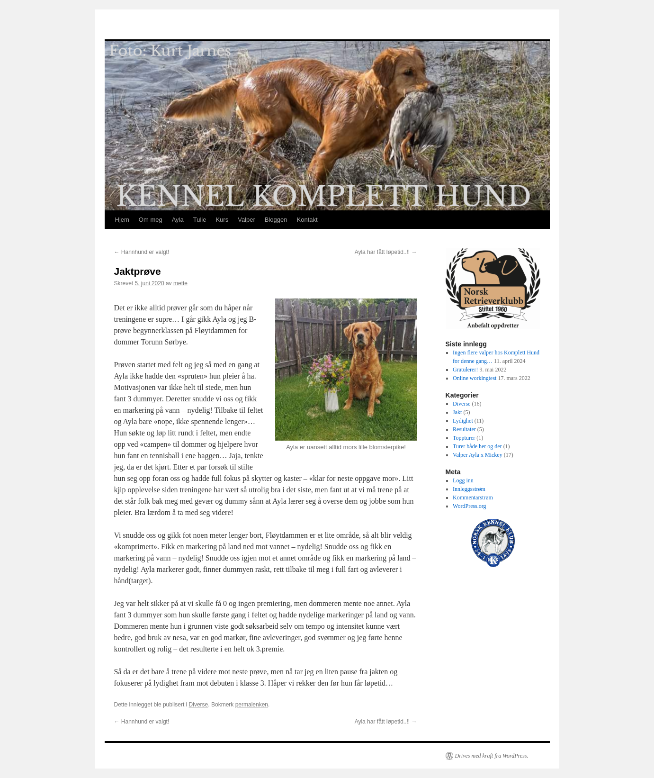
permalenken (251, 704)
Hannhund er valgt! (142, 252)
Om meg (150, 219)
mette (180, 283)
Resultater (464, 429)
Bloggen (276, 219)
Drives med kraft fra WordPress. (492, 755)
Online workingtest (474, 378)
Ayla (178, 219)
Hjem (122, 219)
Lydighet (463, 420)
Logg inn (463, 480)
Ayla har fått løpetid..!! (386, 252)
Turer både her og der (477, 446)
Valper (246, 219)
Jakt (457, 412)
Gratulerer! (465, 369)
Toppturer (464, 437)
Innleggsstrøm (469, 489)
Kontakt (307, 219)
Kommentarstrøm (473, 497)
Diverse (198, 704)
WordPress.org (469, 506)
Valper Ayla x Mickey (477, 455)
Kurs (221, 219)
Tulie (199, 219)
